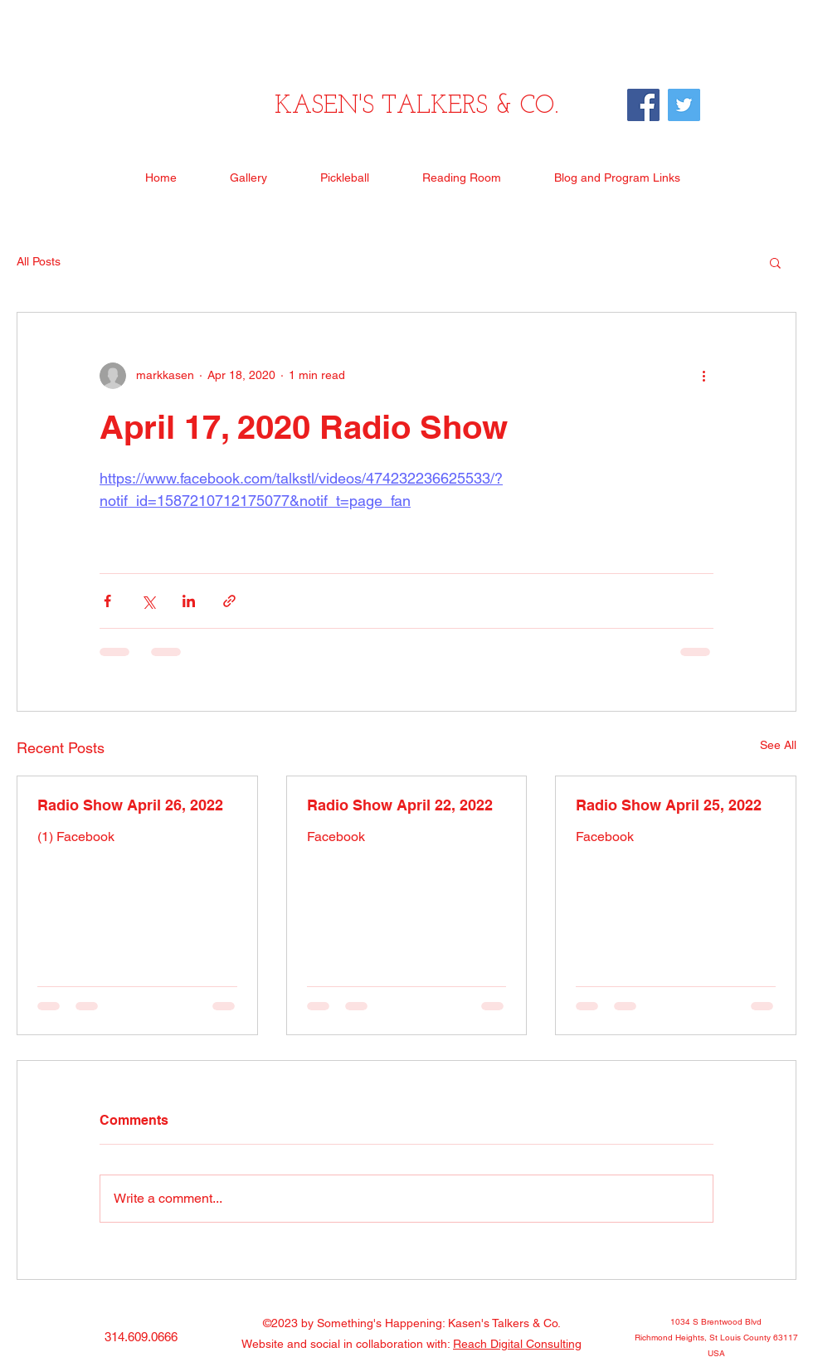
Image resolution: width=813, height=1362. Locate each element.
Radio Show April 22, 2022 (400, 805)
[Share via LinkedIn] (189, 601)
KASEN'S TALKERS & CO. (416, 106)
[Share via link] (229, 601)
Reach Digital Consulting (517, 1343)
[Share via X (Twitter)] (148, 601)
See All (778, 745)
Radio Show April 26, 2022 (130, 805)
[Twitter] (684, 105)
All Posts (39, 261)
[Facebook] (643, 105)
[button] (775, 262)
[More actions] (703, 376)
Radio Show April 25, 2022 (669, 805)
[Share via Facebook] (107, 601)
